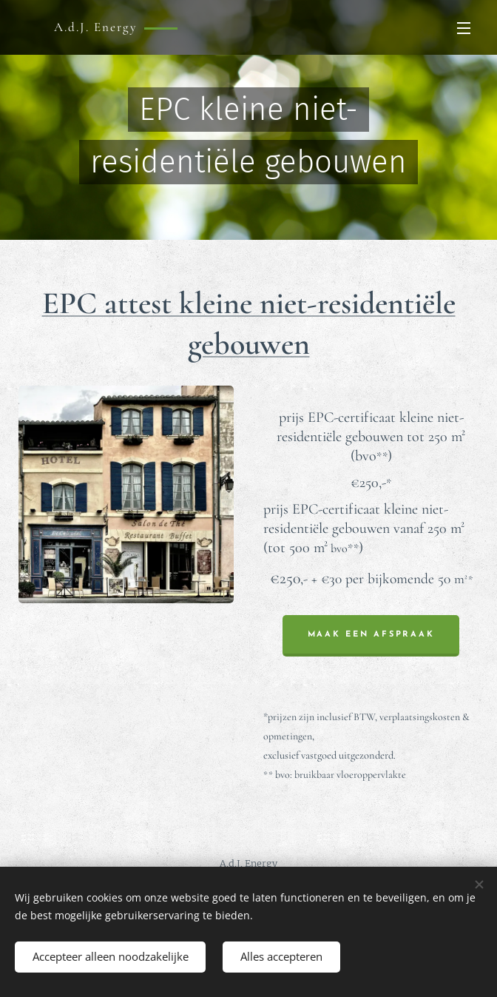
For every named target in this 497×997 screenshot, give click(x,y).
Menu (463, 28)
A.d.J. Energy (248, 863)
